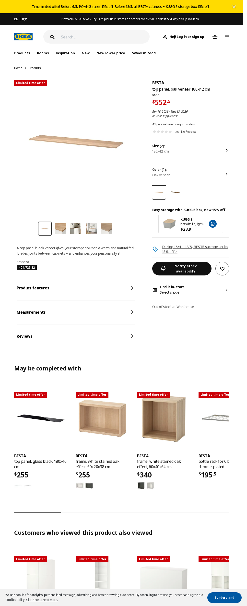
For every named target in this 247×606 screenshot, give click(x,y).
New (86, 53)
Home (18, 68)
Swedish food (144, 53)
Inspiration (65, 53)
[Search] (105, 36)
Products (35, 68)
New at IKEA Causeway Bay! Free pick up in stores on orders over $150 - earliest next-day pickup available (130, 19)
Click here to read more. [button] (42, 600)
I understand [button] (224, 597)
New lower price (110, 53)
